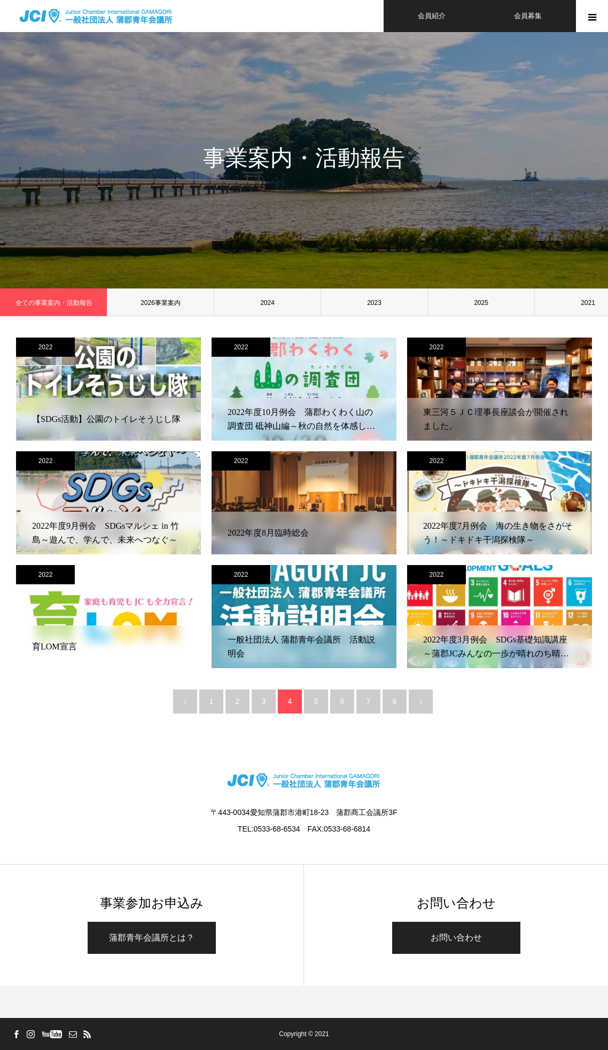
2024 (267, 303)
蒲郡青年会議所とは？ (151, 937)
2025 (481, 303)
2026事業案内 (161, 303)
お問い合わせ (456, 937)
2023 (374, 303)
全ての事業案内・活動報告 (53, 303)
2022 (45, 347)
